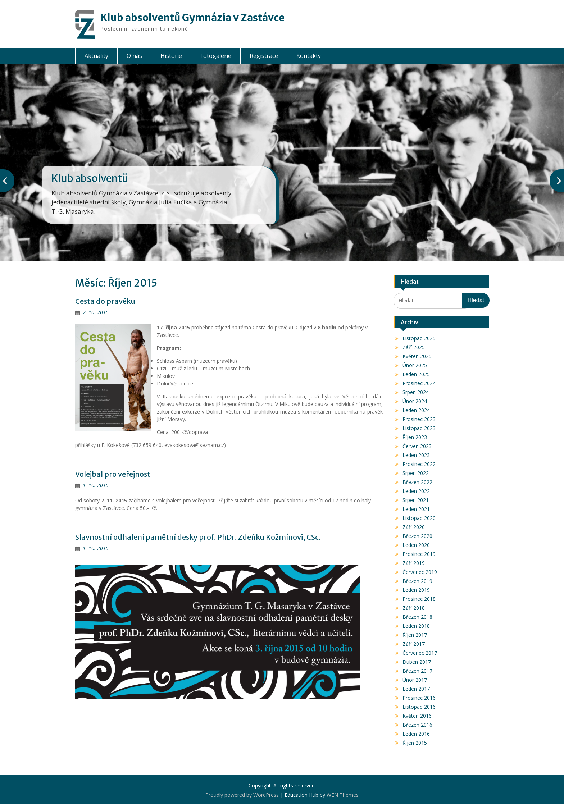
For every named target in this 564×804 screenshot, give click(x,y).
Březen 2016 (417, 724)
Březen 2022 (417, 482)
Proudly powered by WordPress (242, 794)
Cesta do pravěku (105, 301)
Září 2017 (413, 643)
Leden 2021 (416, 509)
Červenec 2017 (419, 652)
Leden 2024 (416, 410)
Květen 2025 (417, 356)
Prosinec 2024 (419, 383)
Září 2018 (413, 607)
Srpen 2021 (415, 500)
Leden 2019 (416, 589)
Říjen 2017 (414, 634)
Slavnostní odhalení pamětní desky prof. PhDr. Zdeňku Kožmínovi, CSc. (197, 537)
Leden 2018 (416, 625)
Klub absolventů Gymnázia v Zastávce (192, 17)
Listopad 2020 (419, 518)
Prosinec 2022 (419, 464)
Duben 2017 (416, 661)
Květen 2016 (417, 715)
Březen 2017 (417, 670)
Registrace (264, 56)
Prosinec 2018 (419, 598)
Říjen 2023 (414, 437)
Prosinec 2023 (419, 419)
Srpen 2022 (415, 473)
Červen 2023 (417, 446)
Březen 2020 (417, 536)
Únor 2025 (414, 365)
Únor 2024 (414, 401)
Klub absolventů (89, 178)
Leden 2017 (416, 688)
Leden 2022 (416, 491)
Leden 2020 (416, 545)
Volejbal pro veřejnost (112, 474)
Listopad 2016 (419, 706)
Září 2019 (413, 562)
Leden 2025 (416, 374)
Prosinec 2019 (419, 554)
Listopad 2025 (419, 338)
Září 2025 (413, 347)
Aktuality (96, 56)
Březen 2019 (417, 580)
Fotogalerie (215, 56)
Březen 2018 (417, 616)
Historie (171, 56)
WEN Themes (343, 794)
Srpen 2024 (415, 392)
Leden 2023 (416, 455)
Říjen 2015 (414, 742)
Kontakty (308, 56)
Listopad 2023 (419, 428)
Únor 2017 (414, 679)
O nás (134, 56)
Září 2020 (413, 527)
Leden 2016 (416, 733)
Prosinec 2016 (419, 697)
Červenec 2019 (419, 571)
